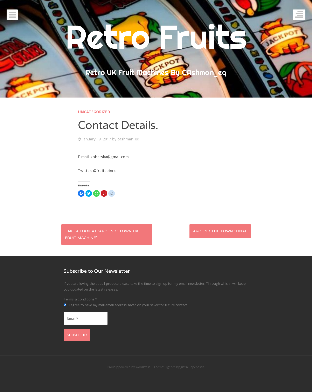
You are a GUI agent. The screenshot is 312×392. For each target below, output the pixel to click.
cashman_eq (128, 139)
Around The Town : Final (220, 231)
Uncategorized (94, 111)
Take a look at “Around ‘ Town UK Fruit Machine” (101, 234)
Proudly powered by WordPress (128, 367)
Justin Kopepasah (192, 367)
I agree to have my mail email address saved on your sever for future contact (125, 305)
